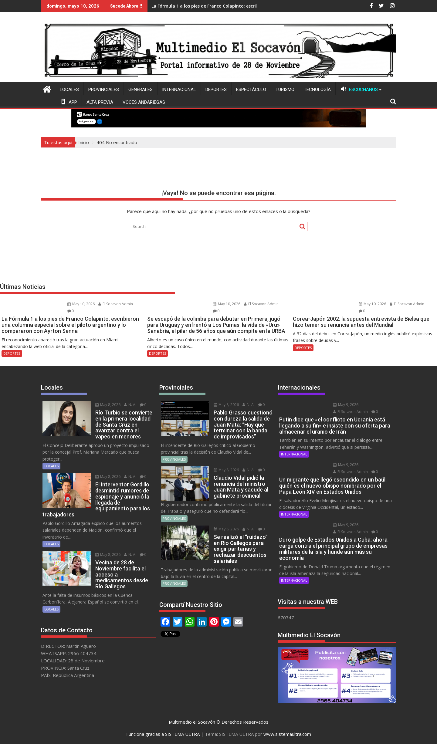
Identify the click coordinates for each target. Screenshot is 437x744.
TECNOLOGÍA (317, 89)
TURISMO (285, 89)
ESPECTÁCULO (251, 89)
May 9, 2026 (345, 404)
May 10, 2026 (81, 303)
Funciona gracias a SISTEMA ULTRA (163, 734)
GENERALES (140, 89)
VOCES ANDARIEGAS (144, 102)
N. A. (130, 404)
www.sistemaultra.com (287, 734)
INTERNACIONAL (179, 89)
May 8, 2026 (107, 404)
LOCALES (69, 89)
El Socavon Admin (115, 303)
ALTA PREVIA (99, 102)
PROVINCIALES (103, 89)
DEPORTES (216, 89)
